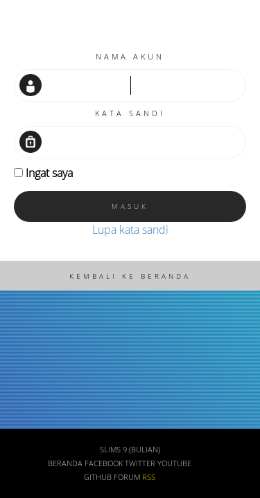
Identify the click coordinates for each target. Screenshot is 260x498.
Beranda (65, 463)
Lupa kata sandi (130, 229)
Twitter (140, 463)
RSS (148, 477)
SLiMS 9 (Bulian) (130, 449)
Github (98, 477)
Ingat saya (49, 173)
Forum (127, 477)
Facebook (104, 463)
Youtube (174, 463)
